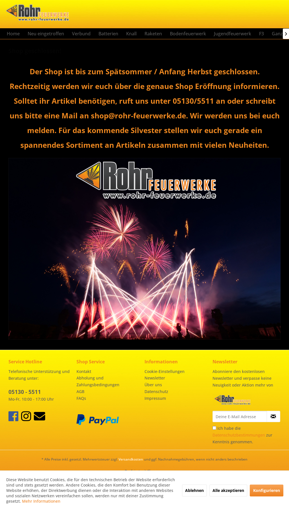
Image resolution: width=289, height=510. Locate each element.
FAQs (81, 398)
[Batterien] (108, 33)
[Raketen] (153, 33)
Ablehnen (194, 490)
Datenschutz (156, 391)
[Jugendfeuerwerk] (232, 33)
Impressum (155, 398)
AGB (80, 391)
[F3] (261, 33)
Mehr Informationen (41, 501)
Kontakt (83, 371)
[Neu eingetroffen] (46, 33)
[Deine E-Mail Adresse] (240, 416)
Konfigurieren (266, 490)
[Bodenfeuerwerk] (188, 33)
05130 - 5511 (24, 392)
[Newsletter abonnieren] (273, 416)
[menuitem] (13, 33)
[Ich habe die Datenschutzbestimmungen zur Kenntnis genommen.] (214, 428)
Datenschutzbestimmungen (239, 435)
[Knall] (131, 33)
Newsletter (154, 378)
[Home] (13, 33)
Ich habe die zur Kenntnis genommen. (242, 435)
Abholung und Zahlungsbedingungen (97, 381)
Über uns (153, 384)
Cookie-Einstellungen (164, 371)
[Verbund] (81, 33)
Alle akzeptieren (228, 490)
